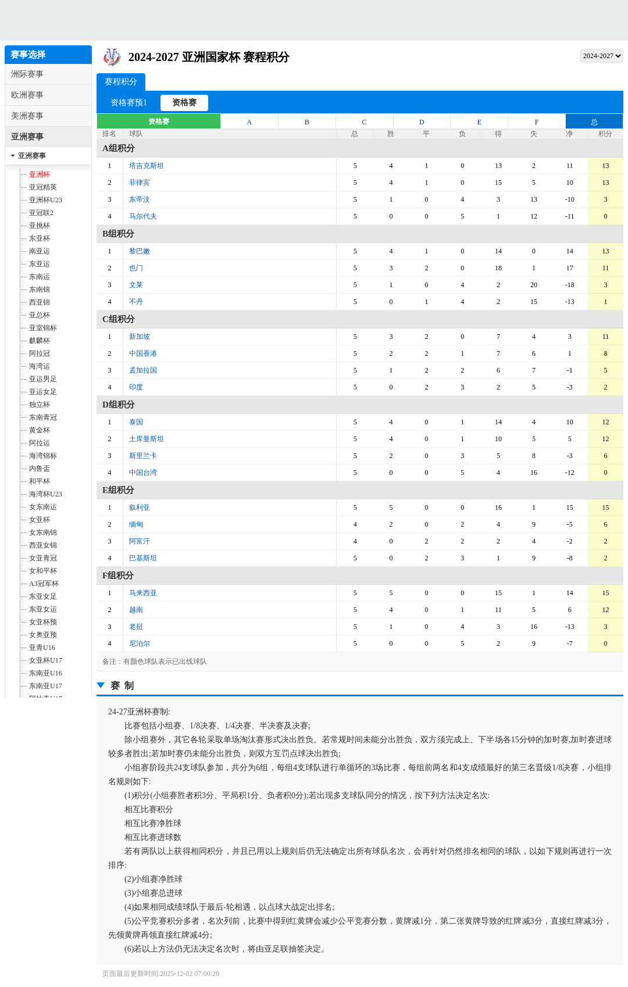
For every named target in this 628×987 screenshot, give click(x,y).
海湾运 (39, 366)
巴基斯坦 (143, 558)
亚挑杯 (39, 225)
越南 (136, 610)
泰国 (136, 422)
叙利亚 (139, 507)
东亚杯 (39, 238)
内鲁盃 (39, 468)
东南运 (39, 277)
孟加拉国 (143, 370)
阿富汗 (139, 541)
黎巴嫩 (139, 251)
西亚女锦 (43, 545)
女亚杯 (39, 520)
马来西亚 (143, 593)
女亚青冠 (43, 558)
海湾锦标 (43, 456)
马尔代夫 (143, 216)
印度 (136, 387)
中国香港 (143, 353)
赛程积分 (121, 79)
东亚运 (39, 264)
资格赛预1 (128, 102)
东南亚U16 (45, 673)
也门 (136, 268)
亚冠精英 (43, 187)
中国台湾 (143, 473)
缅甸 (136, 524)
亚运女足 (43, 392)
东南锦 (39, 289)
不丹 (136, 302)
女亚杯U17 (45, 660)
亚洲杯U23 (45, 200)
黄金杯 (39, 430)
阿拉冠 (39, 353)
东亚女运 (43, 609)
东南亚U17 (45, 686)
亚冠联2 (41, 213)
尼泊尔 (139, 643)
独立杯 (39, 404)
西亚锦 (39, 302)
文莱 (136, 285)
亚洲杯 (39, 174)
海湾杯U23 (45, 494)
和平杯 (39, 481)
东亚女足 (43, 596)
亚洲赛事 (27, 137)
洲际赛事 (27, 74)
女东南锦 (43, 532)
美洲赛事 (27, 116)
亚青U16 (42, 647)
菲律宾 (139, 182)
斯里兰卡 (143, 456)
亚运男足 (43, 379)
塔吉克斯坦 (146, 166)
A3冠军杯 (44, 584)
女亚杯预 (43, 622)
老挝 (136, 627)
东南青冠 (43, 417)
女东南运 (43, 507)
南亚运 (39, 251)
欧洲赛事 (27, 95)
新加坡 (139, 336)
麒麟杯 (39, 341)
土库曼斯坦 (146, 439)
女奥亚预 (43, 635)
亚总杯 (39, 315)
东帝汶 (139, 199)
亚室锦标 (43, 328)
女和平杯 (43, 571)
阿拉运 (39, 443)
